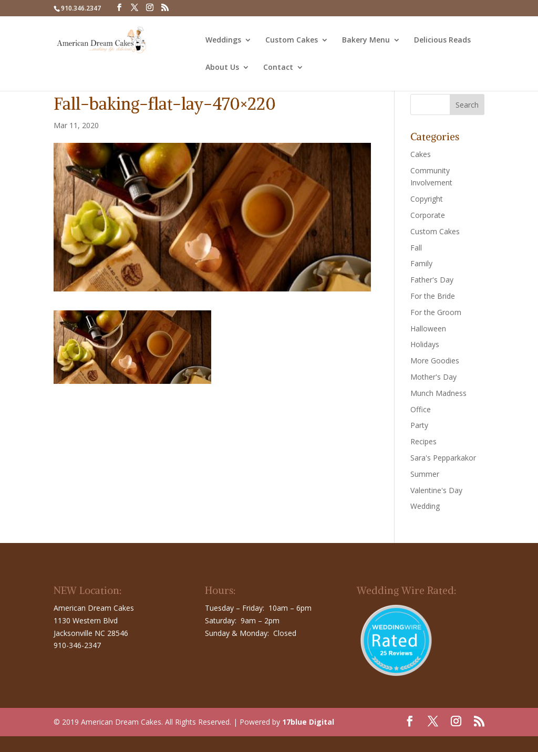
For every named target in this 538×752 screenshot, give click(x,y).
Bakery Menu (366, 40)
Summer (424, 474)
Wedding (425, 506)
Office (420, 409)
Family (421, 263)
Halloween (428, 328)
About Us (222, 68)
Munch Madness (438, 393)
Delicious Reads (442, 40)
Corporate (427, 215)
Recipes (423, 441)
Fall (416, 248)
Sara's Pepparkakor (443, 458)
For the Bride (432, 296)
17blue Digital (308, 722)
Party (419, 425)
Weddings (223, 40)
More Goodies (434, 360)
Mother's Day (433, 377)
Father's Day (431, 280)
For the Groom (435, 312)
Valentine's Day (436, 490)
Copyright (426, 199)
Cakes (420, 154)
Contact (278, 68)
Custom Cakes (291, 40)
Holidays (424, 344)
